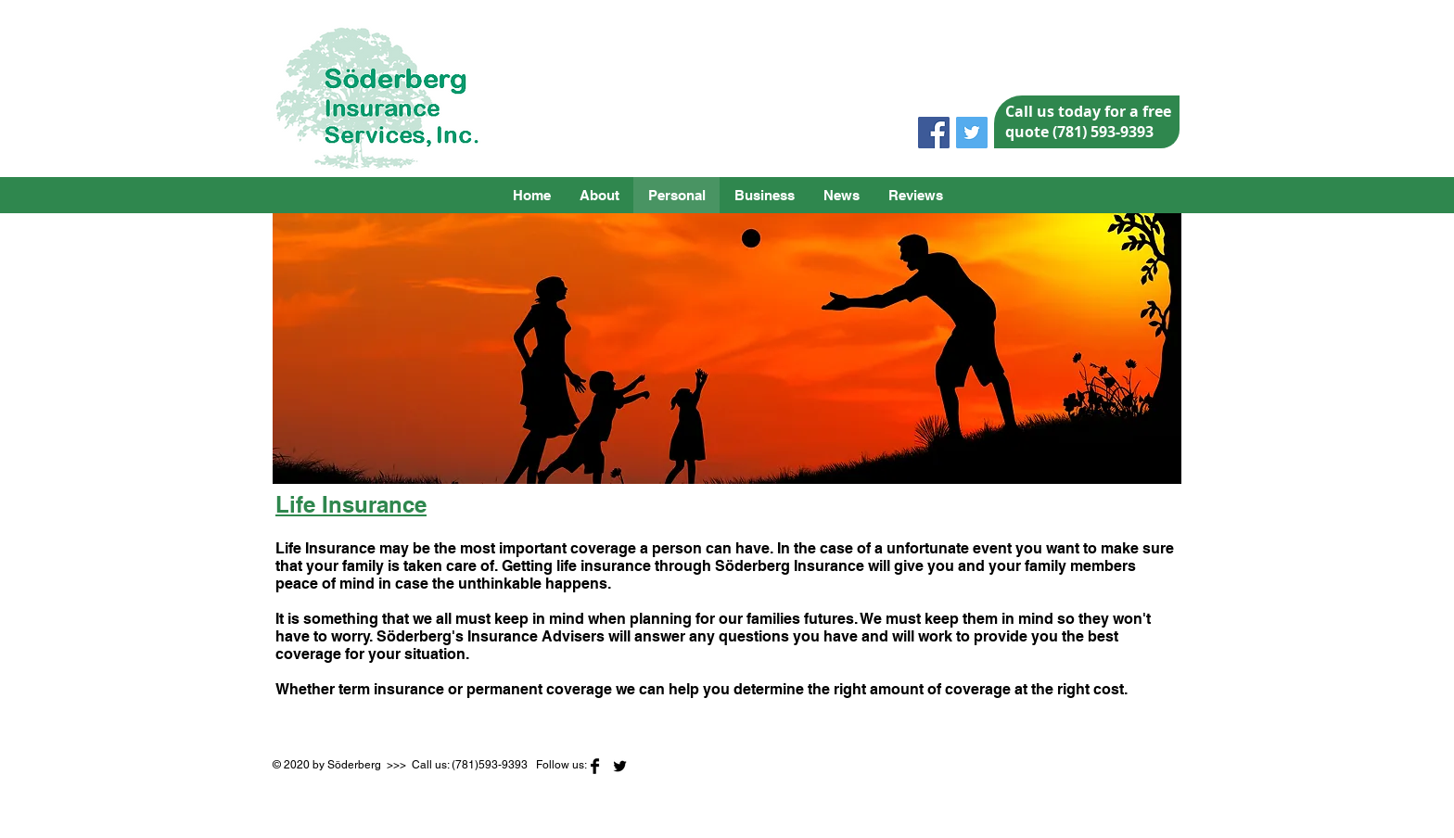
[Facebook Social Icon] (934, 132)
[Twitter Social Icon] (972, 132)
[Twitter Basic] (620, 766)
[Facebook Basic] (595, 766)
